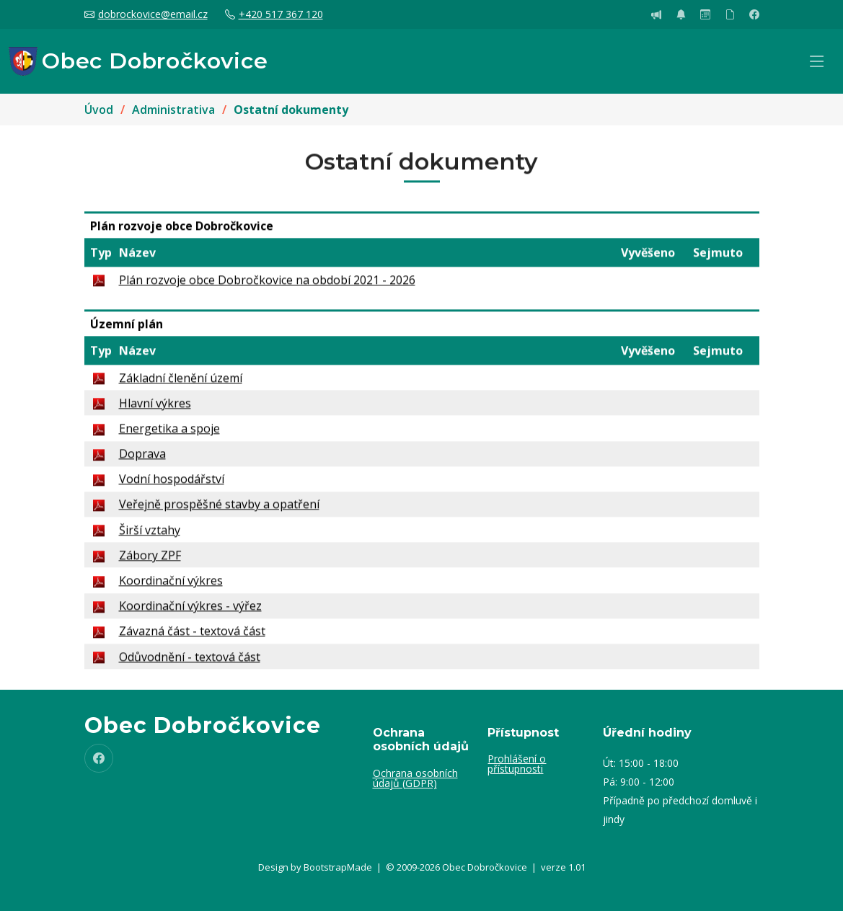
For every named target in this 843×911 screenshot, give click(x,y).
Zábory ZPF (150, 561)
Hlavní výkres (155, 409)
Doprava (142, 460)
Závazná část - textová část (192, 637)
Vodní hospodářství (171, 485)
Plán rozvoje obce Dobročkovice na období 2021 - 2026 (267, 285)
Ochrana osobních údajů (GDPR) (415, 778)
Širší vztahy (149, 535)
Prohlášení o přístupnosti (516, 764)
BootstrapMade (338, 867)
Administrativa (173, 109)
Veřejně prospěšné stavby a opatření (219, 510)
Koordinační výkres (171, 587)
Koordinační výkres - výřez (190, 612)
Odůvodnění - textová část (189, 662)
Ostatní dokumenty (291, 109)
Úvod (98, 109)
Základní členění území (180, 383)
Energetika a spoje (169, 435)
